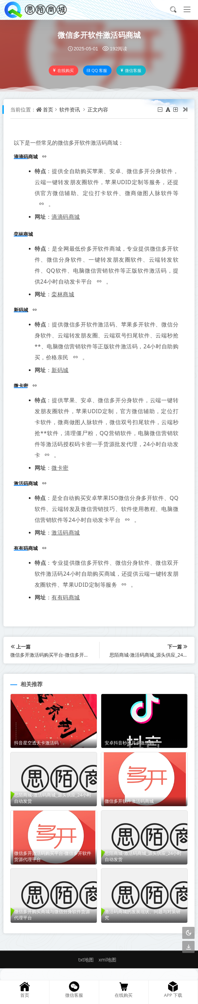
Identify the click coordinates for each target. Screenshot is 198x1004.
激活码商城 (65, 532)
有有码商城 (65, 597)
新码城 (60, 370)
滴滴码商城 (65, 216)
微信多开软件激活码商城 (99, 34)
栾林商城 (62, 294)
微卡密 (60, 467)
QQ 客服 (96, 70)
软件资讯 (69, 109)
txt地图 (86, 959)
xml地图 (107, 959)
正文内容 (98, 109)
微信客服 (130, 70)
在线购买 (63, 70)
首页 (48, 109)
